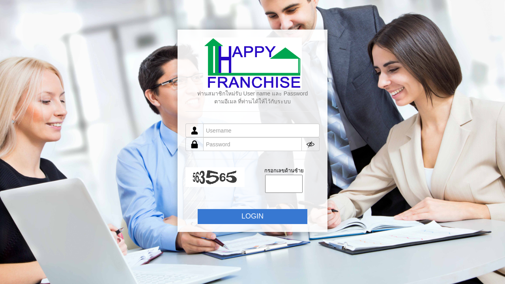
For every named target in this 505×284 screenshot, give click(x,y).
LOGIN (252, 216)
